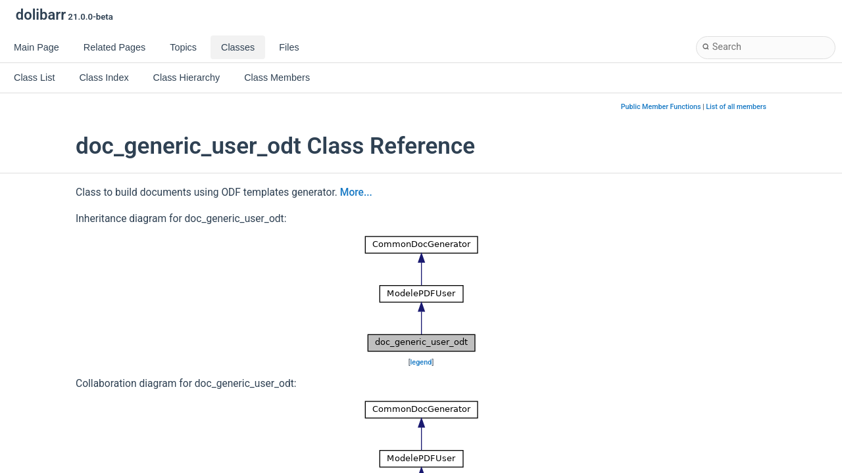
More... (356, 192)
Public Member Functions (661, 106)
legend (421, 362)
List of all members (736, 106)
